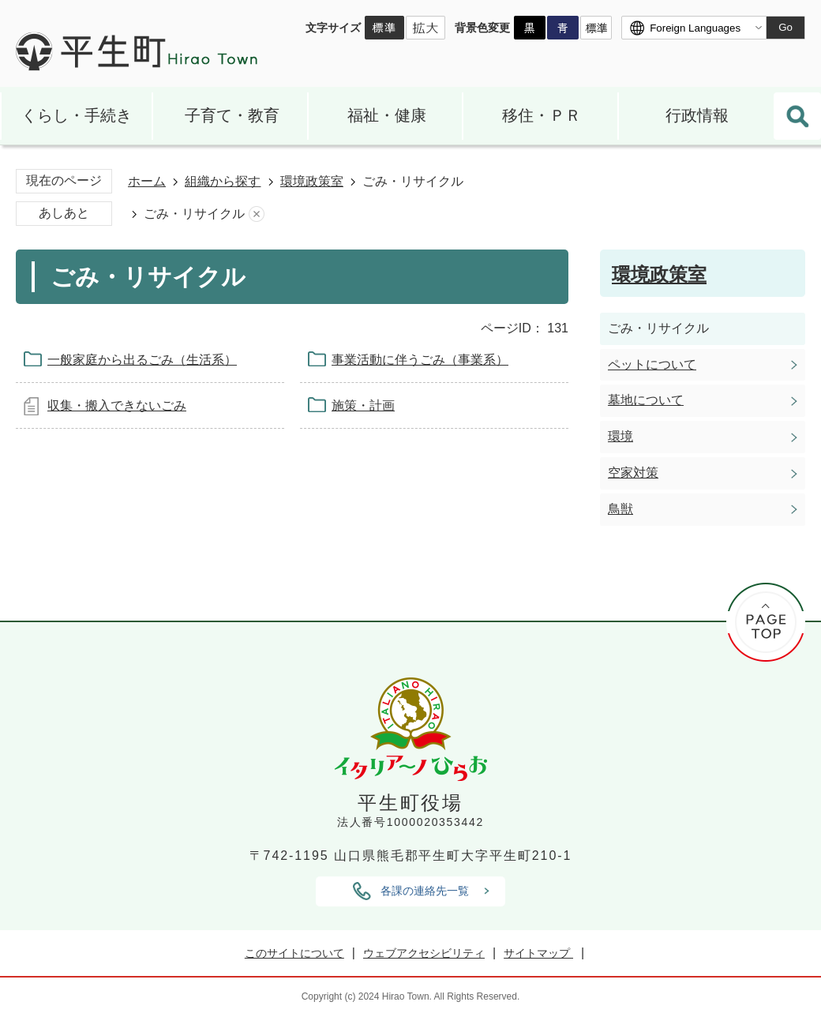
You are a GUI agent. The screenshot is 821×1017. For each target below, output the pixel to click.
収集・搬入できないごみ (116, 405)
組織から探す (223, 181)
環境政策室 (311, 181)
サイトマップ (538, 953)
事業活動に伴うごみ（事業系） (420, 359)
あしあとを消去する (256, 214)
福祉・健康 (386, 115)
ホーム (147, 181)
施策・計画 (363, 405)
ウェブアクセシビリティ (424, 953)
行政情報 (697, 115)
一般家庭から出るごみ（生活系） (142, 359)
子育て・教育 (232, 115)
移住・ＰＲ (541, 115)
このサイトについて (294, 953)
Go (785, 27)
